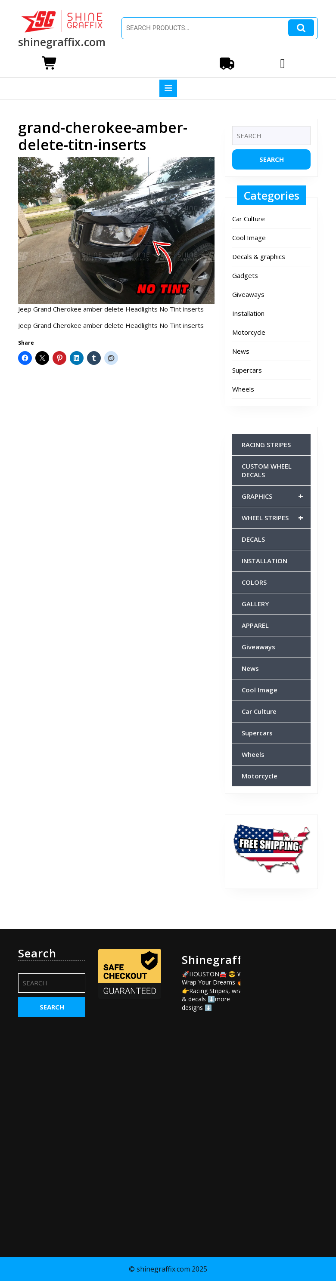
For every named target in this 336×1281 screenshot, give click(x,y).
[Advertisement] (284, 1076)
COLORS (254, 582)
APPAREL (255, 625)
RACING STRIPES (266, 444)
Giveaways (248, 294)
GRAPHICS (276, 496)
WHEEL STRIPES (276, 517)
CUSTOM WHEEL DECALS (267, 470)
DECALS (253, 539)
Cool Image (249, 237)
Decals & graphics (258, 256)
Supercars (247, 370)
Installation (248, 313)
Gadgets (245, 275)
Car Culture (248, 218)
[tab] (168, 88)
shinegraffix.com (62, 41)
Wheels (243, 389)
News (240, 351)
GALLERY (255, 603)
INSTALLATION (264, 560)
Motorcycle (248, 332)
